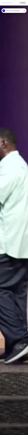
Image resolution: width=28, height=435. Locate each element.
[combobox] (14, 10)
